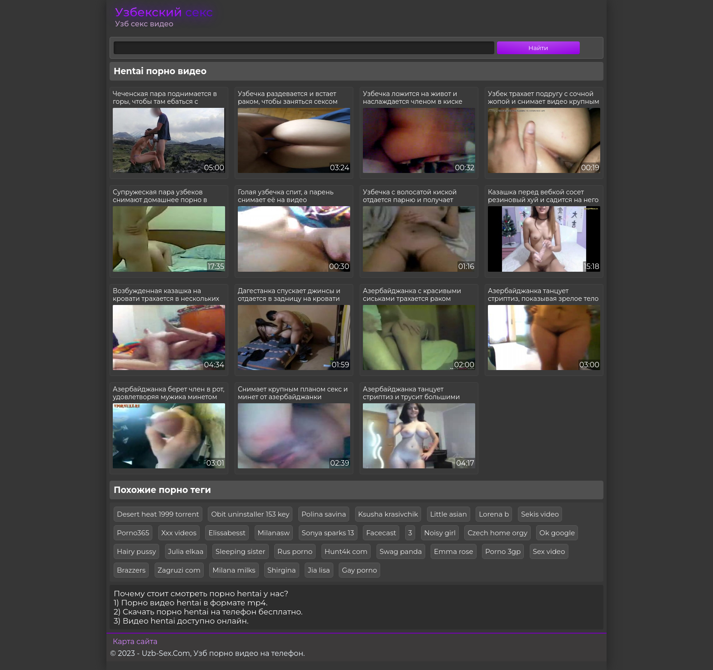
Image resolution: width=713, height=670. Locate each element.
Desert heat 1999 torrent (158, 514)
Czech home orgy (497, 532)
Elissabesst (227, 532)
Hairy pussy (136, 551)
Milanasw (274, 532)
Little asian (448, 514)
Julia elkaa (186, 551)
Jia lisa (319, 570)
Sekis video (540, 514)
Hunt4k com (346, 551)
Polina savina (323, 514)
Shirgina (281, 570)
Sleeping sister (241, 551)
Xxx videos (178, 532)
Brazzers (131, 570)
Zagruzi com (179, 570)
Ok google (557, 532)
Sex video (549, 551)
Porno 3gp (503, 551)
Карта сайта (135, 641)
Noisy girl (440, 532)
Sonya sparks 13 (328, 532)
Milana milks (233, 570)
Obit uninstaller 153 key (250, 514)
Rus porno (294, 551)
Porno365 (133, 532)
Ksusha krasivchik (388, 514)
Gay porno (359, 570)
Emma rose (453, 551)
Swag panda (401, 551)
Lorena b (494, 514)
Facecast (381, 532)
